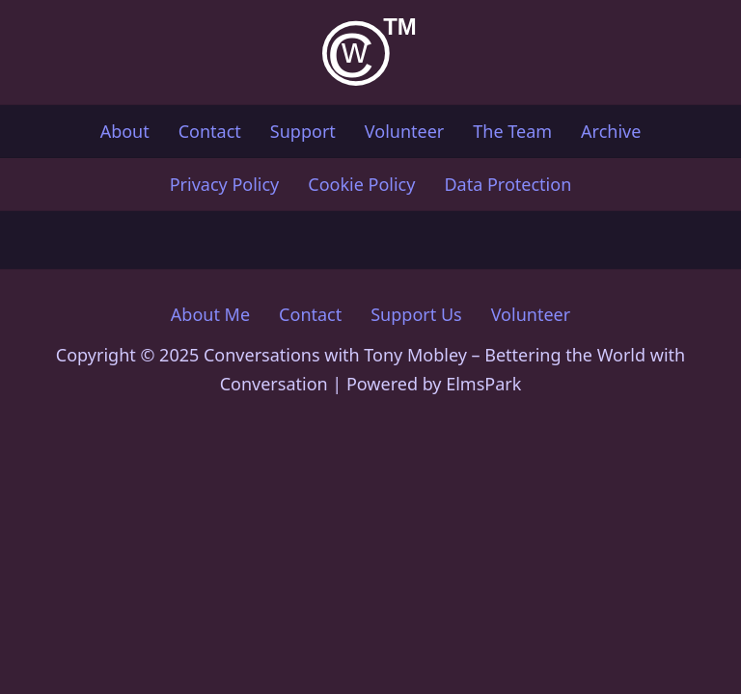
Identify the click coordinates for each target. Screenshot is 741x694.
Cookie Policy (361, 184)
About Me (210, 314)
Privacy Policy (225, 184)
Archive (611, 131)
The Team (512, 131)
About (125, 131)
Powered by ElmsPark (433, 383)
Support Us (415, 314)
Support (303, 131)
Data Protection (507, 184)
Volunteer (404, 131)
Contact (209, 131)
